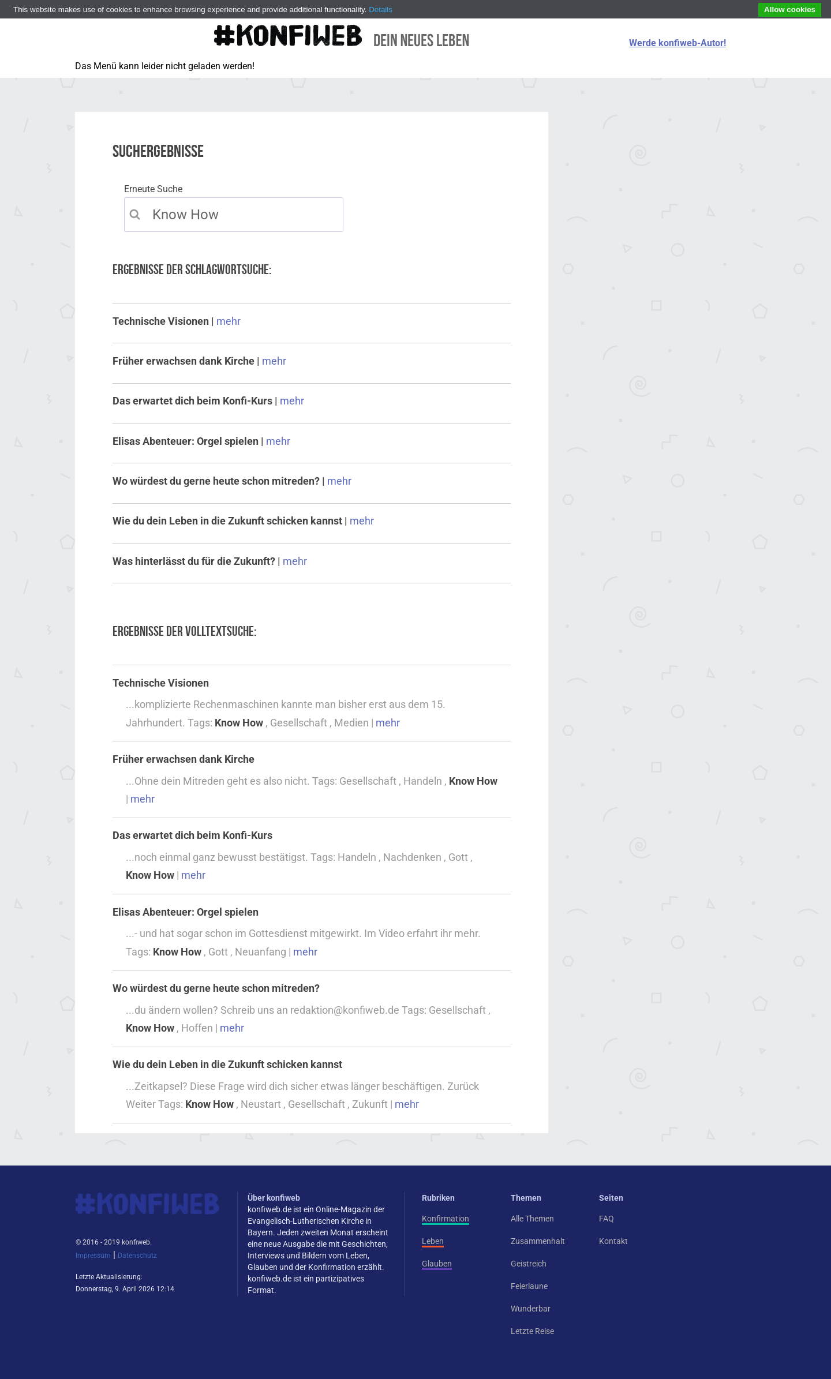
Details (380, 9)
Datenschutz (137, 1255)
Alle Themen (532, 1218)
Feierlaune (529, 1286)
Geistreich (528, 1263)
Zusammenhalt (538, 1241)
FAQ (606, 1218)
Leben (433, 1241)
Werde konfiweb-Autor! (677, 43)
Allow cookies (789, 9)
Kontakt (613, 1241)
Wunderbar (531, 1308)
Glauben (437, 1263)
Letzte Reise (532, 1331)
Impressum (93, 1255)
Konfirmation (445, 1218)
